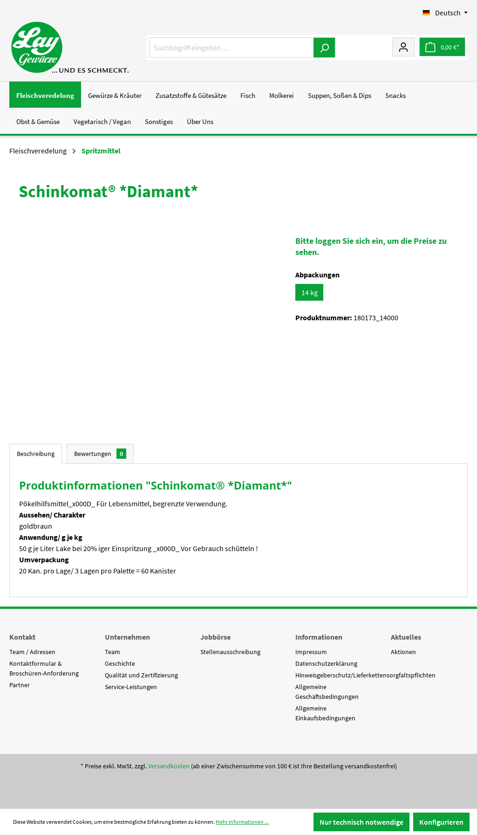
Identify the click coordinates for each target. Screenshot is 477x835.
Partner (19, 685)
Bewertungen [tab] (100, 454)
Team (112, 652)
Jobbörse (215, 637)
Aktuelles (406, 637)
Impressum (311, 652)
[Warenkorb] (442, 47)
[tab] (35, 454)
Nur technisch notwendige (361, 822)
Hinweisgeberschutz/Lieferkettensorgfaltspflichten (365, 675)
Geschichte (120, 663)
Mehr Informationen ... (242, 821)
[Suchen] (324, 47)
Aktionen (403, 652)
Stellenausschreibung (230, 652)
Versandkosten (169, 766)
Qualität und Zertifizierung (141, 675)
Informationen (318, 637)
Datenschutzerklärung (326, 663)
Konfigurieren (441, 822)
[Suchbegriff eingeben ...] (231, 47)
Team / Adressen (32, 652)
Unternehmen (127, 637)
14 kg (309, 292)
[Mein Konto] (403, 46)
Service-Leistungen (131, 687)
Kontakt (22, 637)
